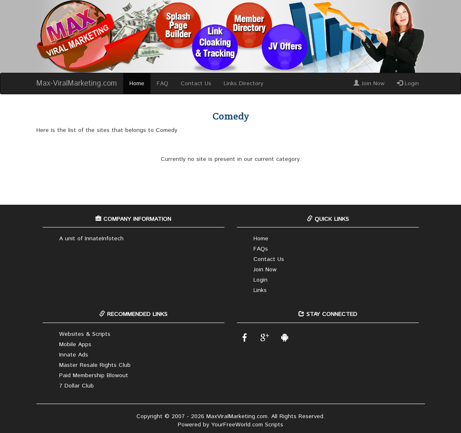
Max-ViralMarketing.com (76, 83)
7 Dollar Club (76, 386)
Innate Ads (73, 355)
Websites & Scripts (84, 334)
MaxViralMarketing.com (237, 416)
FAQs (260, 249)
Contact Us (196, 83)
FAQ (162, 83)
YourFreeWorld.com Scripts (247, 425)
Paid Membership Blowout (93, 375)
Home (136, 83)
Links (260, 290)
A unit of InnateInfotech (91, 238)
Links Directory (243, 83)
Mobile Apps (75, 344)
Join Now (369, 83)
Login (408, 83)
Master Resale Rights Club (95, 365)
